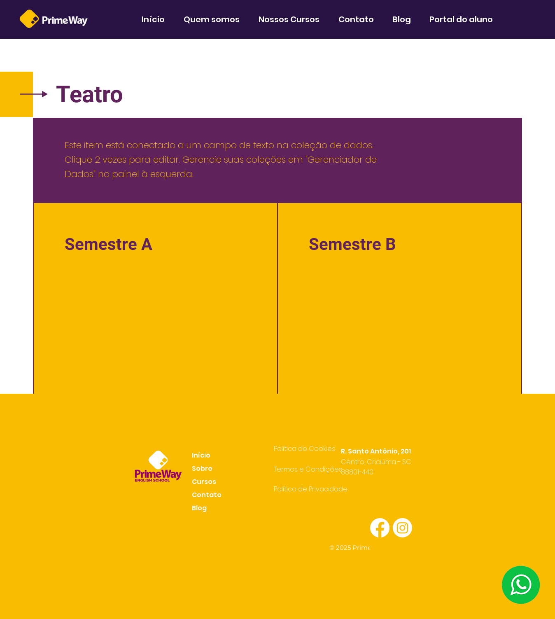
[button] (214, 19)
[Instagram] (402, 527)
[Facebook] (379, 527)
